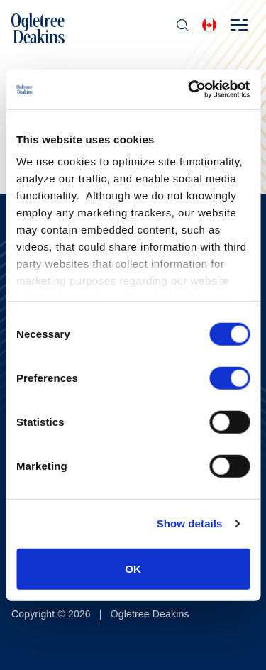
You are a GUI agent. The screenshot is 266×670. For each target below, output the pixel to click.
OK (133, 568)
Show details (190, 523)
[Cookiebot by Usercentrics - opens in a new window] (189, 89)
